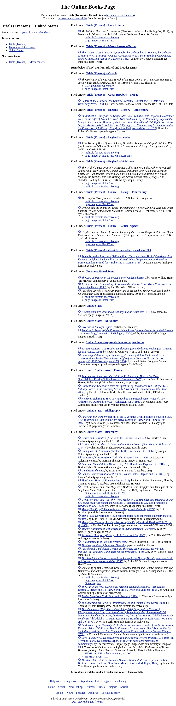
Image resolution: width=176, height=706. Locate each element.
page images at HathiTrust (99, 40)
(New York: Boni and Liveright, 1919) (110, 596)
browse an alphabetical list (72, 18)
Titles (101, 686)
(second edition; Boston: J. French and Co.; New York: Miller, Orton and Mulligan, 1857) (123, 662)
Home (51, 686)
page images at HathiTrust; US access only (108, 155)
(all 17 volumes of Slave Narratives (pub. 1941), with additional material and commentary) (126, 640)
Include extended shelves (120, 15)
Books (59, 692)
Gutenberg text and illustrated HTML (105, 493)
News (70, 692)
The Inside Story (110, 692)
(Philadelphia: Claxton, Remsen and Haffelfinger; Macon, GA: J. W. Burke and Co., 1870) (125, 615)
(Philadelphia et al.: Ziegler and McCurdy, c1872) (118, 509)
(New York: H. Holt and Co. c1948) (114, 438)
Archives (93, 692)
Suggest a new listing (114, 681)
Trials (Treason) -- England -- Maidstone (110, 161)
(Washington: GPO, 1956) (121, 358)
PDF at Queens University (99, 85)
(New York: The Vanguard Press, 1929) (115, 457)
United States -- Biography (102, 431)
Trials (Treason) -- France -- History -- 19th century (116, 192)
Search (62, 686)
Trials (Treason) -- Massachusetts (27, 61)
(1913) (106, 480)
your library (28, 32)
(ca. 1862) (125, 55)
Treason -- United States (22, 47)
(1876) (117, 311)
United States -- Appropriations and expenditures (115, 342)
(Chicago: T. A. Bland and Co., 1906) (114, 535)
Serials (124, 686)
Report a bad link (89, 681)
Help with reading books (63, 681)
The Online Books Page (88, 7)
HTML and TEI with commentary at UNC (108, 653)
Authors (90, 686)
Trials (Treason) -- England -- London (108, 137)
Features (80, 692)
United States (16, 50)
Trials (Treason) (17, 44)
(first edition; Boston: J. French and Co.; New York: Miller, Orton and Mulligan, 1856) (121, 588)
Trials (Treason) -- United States (105, 25)
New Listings (76, 686)
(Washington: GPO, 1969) (121, 400)
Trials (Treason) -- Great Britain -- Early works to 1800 (118, 250)
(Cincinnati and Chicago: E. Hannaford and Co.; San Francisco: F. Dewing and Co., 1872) (125, 502)
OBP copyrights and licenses (87, 701)
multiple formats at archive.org (102, 37)
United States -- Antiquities (102, 320)
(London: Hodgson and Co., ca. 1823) (126, 122)
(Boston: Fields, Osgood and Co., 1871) (123, 473)
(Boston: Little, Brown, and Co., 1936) (118, 451)
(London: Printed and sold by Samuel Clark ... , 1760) (126, 630)
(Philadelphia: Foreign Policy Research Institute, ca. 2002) (118, 378)
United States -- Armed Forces (104, 370)
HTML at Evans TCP (96, 656)
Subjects (112, 686)
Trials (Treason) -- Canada (101, 73)
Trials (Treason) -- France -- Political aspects (112, 225)
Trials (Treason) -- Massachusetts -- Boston (111, 46)
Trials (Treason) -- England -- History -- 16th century (117, 109)
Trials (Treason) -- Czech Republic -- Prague (112, 94)
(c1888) (123, 602)
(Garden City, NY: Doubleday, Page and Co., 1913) (124, 464)
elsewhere (44, 32)
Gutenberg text (93, 583)
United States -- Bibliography (103, 410)
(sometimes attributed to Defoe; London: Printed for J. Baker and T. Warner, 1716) (125, 259)
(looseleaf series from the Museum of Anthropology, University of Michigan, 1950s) (125, 332)
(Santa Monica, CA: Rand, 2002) (123, 389)
